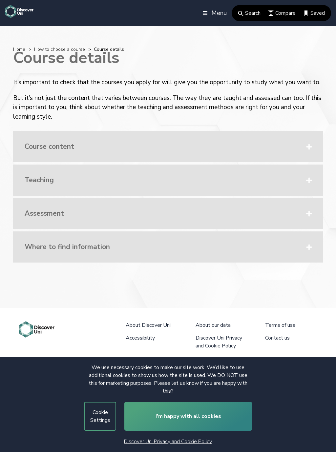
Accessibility (140, 338)
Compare (282, 13)
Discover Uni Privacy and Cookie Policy (168, 441)
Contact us (277, 338)
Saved (314, 13)
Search (249, 13)
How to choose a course (59, 49)
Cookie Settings (100, 416)
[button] (168, 146)
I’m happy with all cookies (188, 416)
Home (19, 49)
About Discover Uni (148, 325)
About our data (213, 325)
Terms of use (280, 325)
